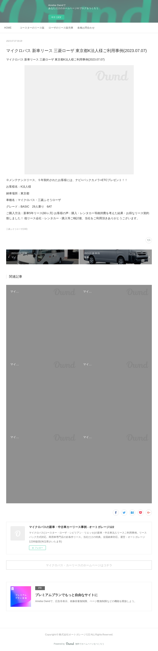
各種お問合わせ (86, 27)
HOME (8, 27)
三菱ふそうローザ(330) (16, 229)
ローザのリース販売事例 (61, 27)
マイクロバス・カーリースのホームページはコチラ (79, 565)
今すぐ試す (56, 17)
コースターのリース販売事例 (32, 27)
